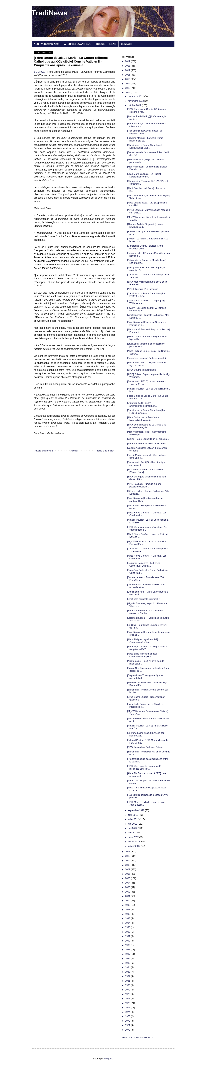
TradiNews (49, 13)
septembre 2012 (136, 810)
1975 (128, 1007)
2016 (128, 75)
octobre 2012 (135, 105)
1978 (128, 994)
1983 (128, 972)
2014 (128, 83)
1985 (128, 963)
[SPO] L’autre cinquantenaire (141, 370)
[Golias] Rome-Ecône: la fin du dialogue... (148, 439)
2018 (128, 66)
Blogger (108, 1058)
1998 (128, 909)
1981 (128, 981)
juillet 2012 (133, 819)
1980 (128, 985)
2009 (128, 860)
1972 (128, 1021)
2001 (128, 896)
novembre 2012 (136, 101)
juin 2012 (133, 824)
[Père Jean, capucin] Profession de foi (146, 358)
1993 (128, 927)
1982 (128, 976)
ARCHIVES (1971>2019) (46, 44)
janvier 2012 (134, 846)
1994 (128, 923)
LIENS (112, 44)
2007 (128, 869)
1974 (128, 1012)
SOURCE (39, 71)
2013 (128, 88)
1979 (128, 989)
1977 (128, 998)
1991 (128, 936)
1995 (128, 918)
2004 (128, 883)
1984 (128, 967)
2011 (128, 851)
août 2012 (133, 815)
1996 (128, 914)
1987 (128, 954)
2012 (128, 92)
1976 (128, 1003)
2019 (128, 61)
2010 (128, 856)
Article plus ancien (105, 450)
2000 (128, 900)
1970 (128, 1030)
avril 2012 (133, 832)
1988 (128, 949)
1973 (128, 1016)
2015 (128, 79)
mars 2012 (133, 837)
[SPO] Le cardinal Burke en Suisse (144, 747)
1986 (128, 958)
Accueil (74, 450)
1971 (128, 1025)
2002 (128, 892)
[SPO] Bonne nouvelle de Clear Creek (146, 443)
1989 (128, 945)
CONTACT (126, 44)
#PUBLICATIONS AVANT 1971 (137, 1037)
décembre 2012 (136, 96)
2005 (128, 878)
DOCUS (100, 44)
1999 (128, 905)
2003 (128, 887)
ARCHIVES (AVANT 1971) (78, 44)
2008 (128, 865)
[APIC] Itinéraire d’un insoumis (142, 289)
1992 (128, 932)
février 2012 (134, 841)
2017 (128, 70)
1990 (128, 940)
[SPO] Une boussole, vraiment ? (143, 599)
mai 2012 (133, 828)
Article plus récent (44, 450)
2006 (128, 874)
